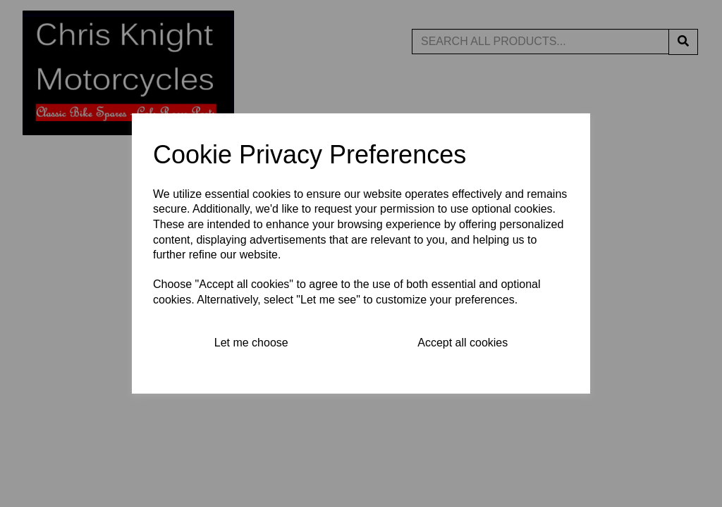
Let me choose (251, 343)
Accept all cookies (462, 343)
